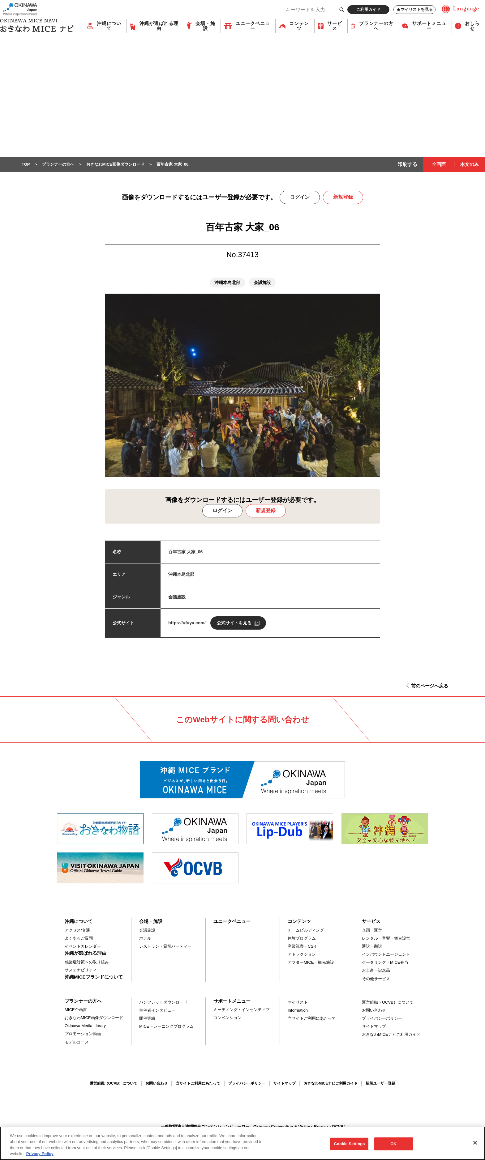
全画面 (439, 164)
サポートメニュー (429, 26)
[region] (242, 1143)
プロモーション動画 (83, 1034)
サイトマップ (374, 1026)
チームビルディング (306, 930)
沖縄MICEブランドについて (94, 977)
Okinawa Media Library (85, 1026)
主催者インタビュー (157, 1010)
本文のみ (469, 164)
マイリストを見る (415, 9)
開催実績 (147, 1018)
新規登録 (343, 197)
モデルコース (77, 1042)
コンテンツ (299, 26)
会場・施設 (205, 26)
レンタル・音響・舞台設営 (386, 938)
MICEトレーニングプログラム (166, 1026)
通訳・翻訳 (372, 946)
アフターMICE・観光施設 (311, 962)
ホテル (145, 938)
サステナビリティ (81, 970)
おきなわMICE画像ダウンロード (94, 1018)
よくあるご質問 (79, 938)
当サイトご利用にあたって (312, 1018)
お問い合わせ (374, 1010)
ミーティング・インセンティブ (241, 1010)
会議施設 (147, 930)
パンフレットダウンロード (163, 1002)
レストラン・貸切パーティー (165, 946)
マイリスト (298, 1002)
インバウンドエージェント (386, 954)
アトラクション (302, 954)
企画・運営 (372, 930)
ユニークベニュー (253, 26)
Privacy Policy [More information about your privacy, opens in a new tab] (40, 1153)
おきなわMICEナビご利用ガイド (391, 1034)
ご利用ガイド (368, 9)
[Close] (475, 1142)
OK (393, 1143)
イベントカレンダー (83, 946)
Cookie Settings (349, 1143)
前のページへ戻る (429, 686)
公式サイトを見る (234, 623)
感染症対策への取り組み (87, 962)
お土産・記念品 (376, 970)
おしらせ (472, 26)
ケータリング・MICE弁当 (385, 962)
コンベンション (227, 1018)
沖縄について (109, 26)
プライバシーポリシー (382, 1018)
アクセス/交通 (77, 930)
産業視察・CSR (302, 946)
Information (298, 1010)
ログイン (300, 197)
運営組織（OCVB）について (388, 1002)
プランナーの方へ (376, 26)
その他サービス (376, 979)
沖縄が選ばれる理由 (158, 26)
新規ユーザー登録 (380, 1083)
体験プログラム (302, 938)
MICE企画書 (76, 1010)
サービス (334, 26)
